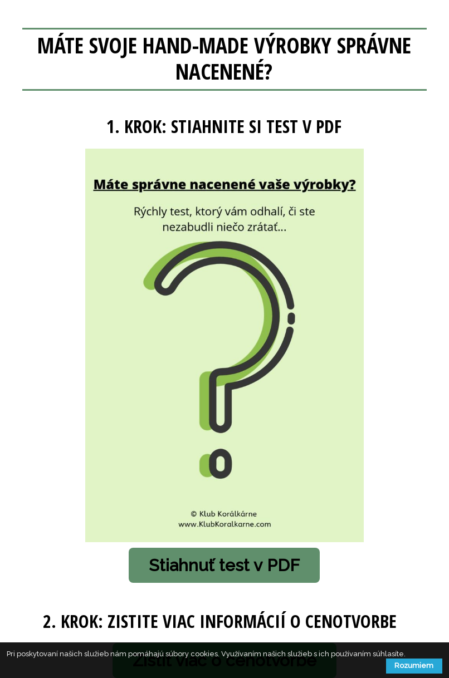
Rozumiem (413, 665)
